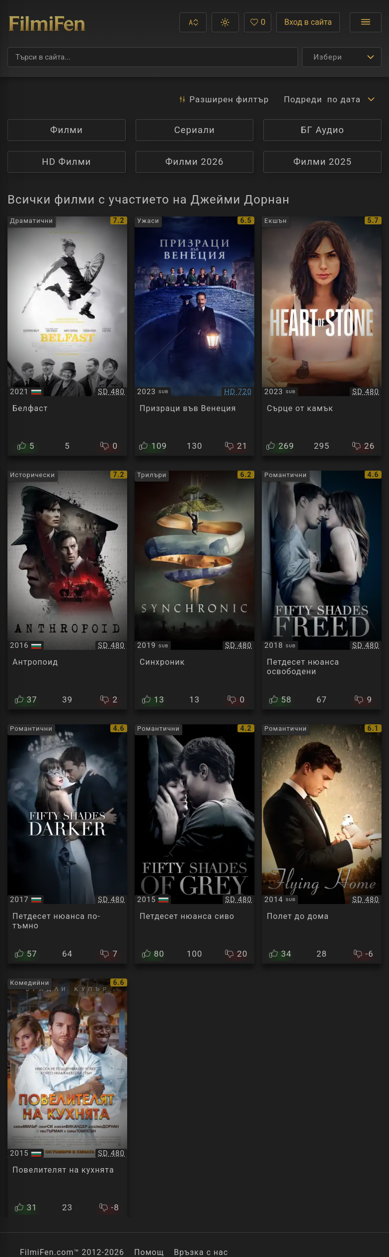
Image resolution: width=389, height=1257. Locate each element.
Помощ (149, 1252)
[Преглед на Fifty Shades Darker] (67, 844)
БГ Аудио (322, 130)
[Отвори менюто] (366, 22)
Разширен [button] (223, 99)
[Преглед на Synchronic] (194, 590)
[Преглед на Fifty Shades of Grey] (194, 844)
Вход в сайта (308, 22)
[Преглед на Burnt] (67, 1098)
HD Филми (66, 161)
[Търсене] (152, 57)
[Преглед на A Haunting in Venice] (194, 336)
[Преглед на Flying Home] (322, 844)
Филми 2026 (194, 161)
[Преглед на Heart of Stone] (322, 336)
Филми (66, 130)
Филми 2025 (322, 161)
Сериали (194, 130)
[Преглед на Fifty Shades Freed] (322, 590)
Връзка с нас (201, 1252)
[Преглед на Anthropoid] (67, 590)
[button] (193, 22)
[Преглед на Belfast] (67, 336)
